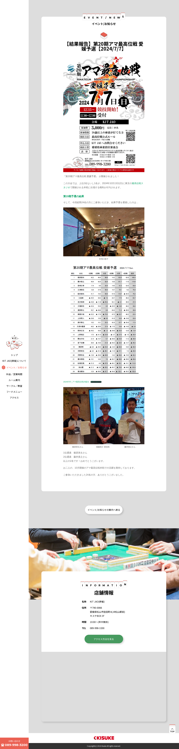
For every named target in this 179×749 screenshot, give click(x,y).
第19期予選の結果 (73, 196)
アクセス (14, 397)
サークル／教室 (14, 386)
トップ (14, 355)
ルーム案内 (14, 380)
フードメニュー (14, 392)
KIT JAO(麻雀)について (14, 361)
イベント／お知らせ (16, 367)
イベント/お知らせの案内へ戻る (104, 509)
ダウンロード (96, 382)
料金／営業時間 (14, 374)
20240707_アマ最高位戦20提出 (76, 382)
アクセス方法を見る (104, 639)
